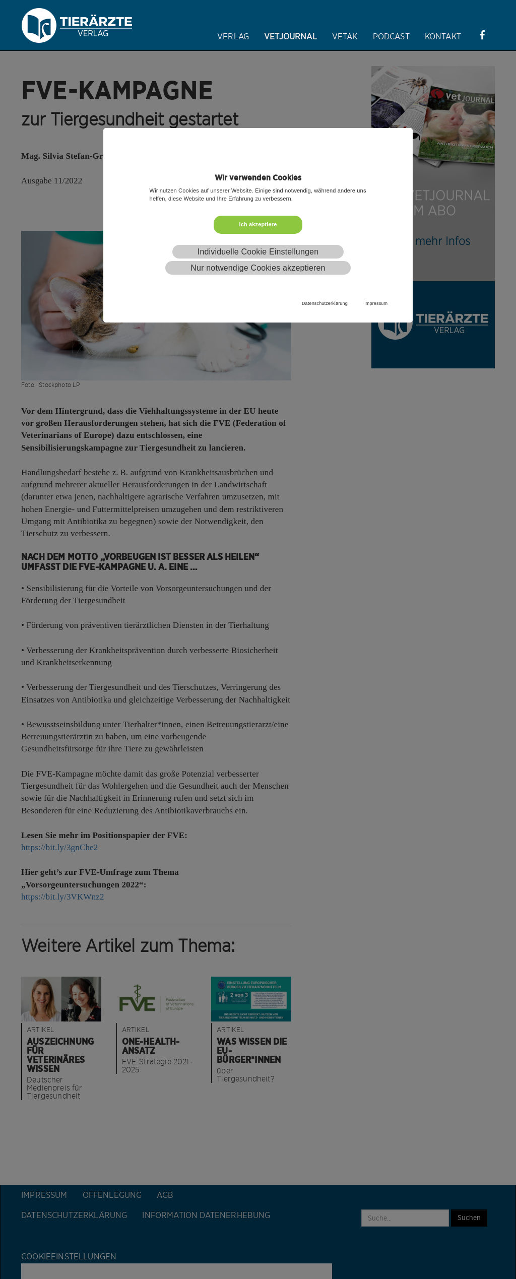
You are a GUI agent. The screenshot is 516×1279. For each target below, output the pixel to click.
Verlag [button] (233, 36)
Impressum (376, 303)
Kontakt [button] (443, 36)
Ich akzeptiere (258, 224)
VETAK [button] (345, 36)
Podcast (391, 36)
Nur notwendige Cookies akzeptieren (257, 268)
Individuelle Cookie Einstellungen (258, 251)
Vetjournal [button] (290, 36)
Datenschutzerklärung (325, 303)
